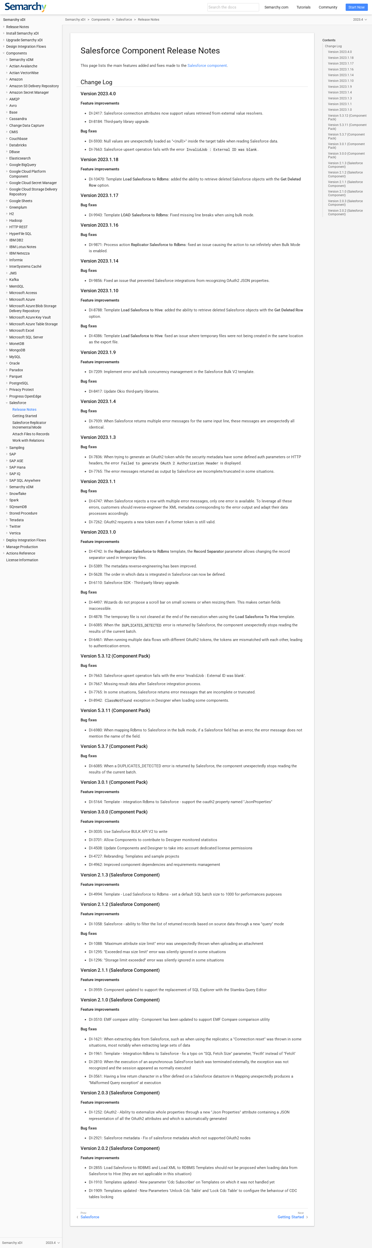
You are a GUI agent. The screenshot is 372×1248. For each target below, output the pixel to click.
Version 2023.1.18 (341, 58)
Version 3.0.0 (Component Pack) (346, 155)
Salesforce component (207, 65)
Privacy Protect (21, 390)
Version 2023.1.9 (340, 87)
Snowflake (17, 494)
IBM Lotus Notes (22, 247)
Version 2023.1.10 (341, 81)
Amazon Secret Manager (29, 92)
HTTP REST (18, 227)
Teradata (16, 520)
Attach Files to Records (30, 434)
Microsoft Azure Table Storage (33, 324)
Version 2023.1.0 (340, 110)
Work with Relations (28, 440)
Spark (14, 500)
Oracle (14, 363)
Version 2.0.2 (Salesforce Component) (345, 212)
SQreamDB (18, 507)
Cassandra (18, 119)
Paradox (16, 370)
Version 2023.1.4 (340, 92)
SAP (12, 454)
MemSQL (16, 286)
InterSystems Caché (25, 266)
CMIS (13, 132)
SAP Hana (17, 467)
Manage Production (22, 547)
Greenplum (18, 207)
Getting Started (24, 416)
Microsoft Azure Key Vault (30, 317)
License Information (22, 560)
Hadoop (15, 220)
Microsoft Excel (21, 330)
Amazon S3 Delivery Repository (34, 86)
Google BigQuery (22, 165)
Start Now (356, 7)
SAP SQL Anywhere (24, 480)
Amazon (16, 79)
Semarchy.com (276, 7)
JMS (13, 273)
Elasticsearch (20, 158)
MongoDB (17, 350)
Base (13, 112)
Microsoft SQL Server (26, 337)
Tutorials (304, 7)
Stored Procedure (23, 513)
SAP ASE (16, 461)
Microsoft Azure (22, 299)
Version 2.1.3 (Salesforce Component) (345, 165)
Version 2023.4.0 (340, 52)
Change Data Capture (26, 125)
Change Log (333, 46)
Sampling (16, 448)
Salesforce (17, 403)
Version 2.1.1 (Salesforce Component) (345, 183)
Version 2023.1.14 (341, 75)
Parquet (15, 376)
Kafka (14, 280)
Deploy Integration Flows (26, 540)
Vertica (15, 533)
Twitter (15, 526)
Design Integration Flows (26, 46)
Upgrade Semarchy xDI (24, 40)
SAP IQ (14, 474)
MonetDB (16, 344)
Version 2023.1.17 (341, 63)
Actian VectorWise (23, 73)
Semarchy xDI (14, 20)
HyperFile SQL (20, 234)
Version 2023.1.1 (340, 104)
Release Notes (17, 27)
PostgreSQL (19, 383)
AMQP (14, 99)
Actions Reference (20, 553)
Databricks (18, 145)
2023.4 (358, 19)
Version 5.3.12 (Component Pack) (347, 117)
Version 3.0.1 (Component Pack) (346, 145)
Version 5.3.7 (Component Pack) (346, 136)
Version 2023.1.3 (340, 98)
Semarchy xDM (21, 60)
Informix (16, 260)
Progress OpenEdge (25, 396)
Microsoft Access (23, 293)
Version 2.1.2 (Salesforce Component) (345, 174)
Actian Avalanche (23, 66)
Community (328, 7)
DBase (14, 152)
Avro (13, 106)
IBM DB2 (16, 240)
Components (16, 53)
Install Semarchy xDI (22, 33)
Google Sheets (20, 201)
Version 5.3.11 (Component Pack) (347, 126)
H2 (11, 214)
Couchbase (18, 139)
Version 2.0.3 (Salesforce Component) (345, 203)
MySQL (15, 357)
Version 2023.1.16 (341, 69)
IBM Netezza (19, 253)
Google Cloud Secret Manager (33, 183)
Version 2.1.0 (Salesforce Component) (345, 193)
